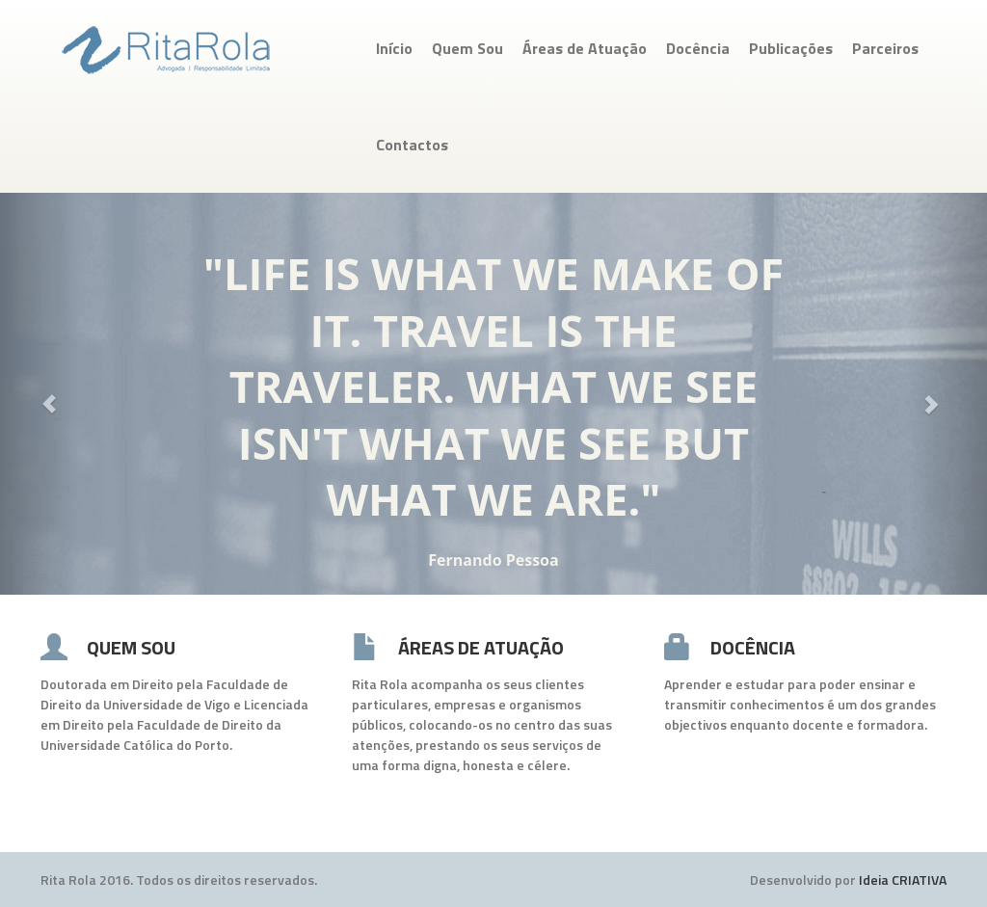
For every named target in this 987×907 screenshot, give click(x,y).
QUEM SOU (131, 647)
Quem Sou (467, 48)
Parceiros (885, 48)
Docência (698, 48)
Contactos (412, 144)
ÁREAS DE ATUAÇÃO (481, 647)
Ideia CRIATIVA (903, 879)
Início (394, 48)
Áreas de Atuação (584, 48)
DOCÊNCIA (752, 647)
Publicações (791, 48)
